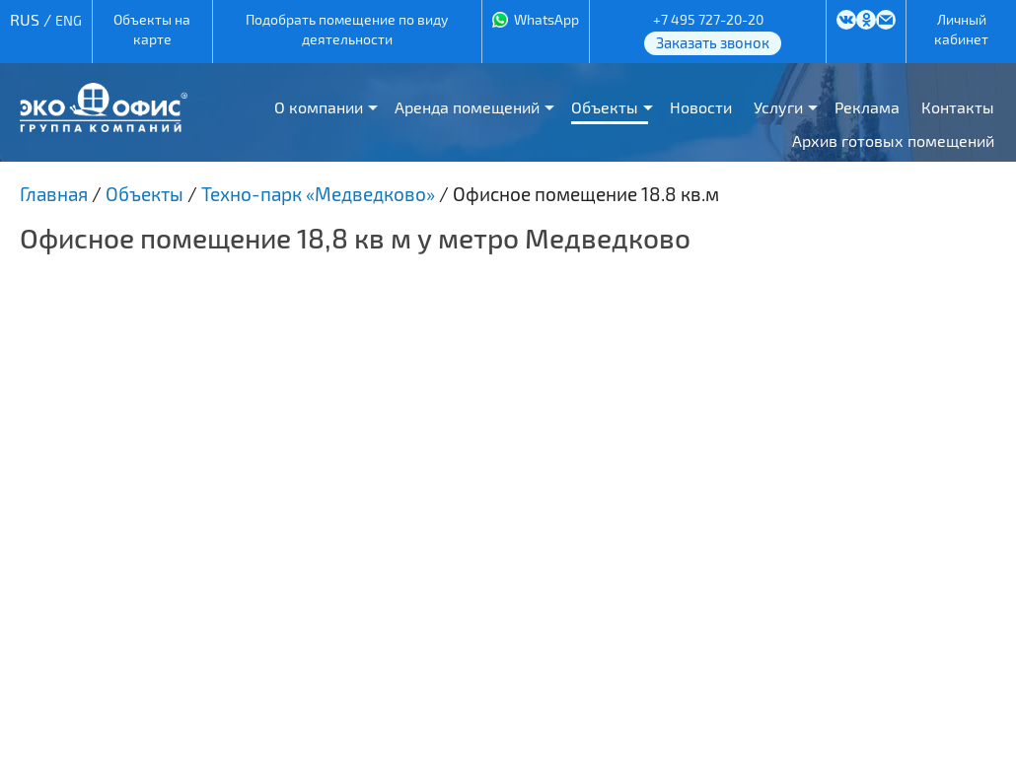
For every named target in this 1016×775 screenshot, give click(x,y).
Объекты (604, 107)
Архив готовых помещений (893, 140)
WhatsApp (546, 19)
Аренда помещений (467, 107)
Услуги (778, 107)
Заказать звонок (712, 42)
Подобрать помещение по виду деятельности (347, 29)
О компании (318, 107)
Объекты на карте (151, 29)
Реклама (867, 107)
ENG (68, 20)
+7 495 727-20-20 (708, 19)
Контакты (957, 107)
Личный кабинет (961, 29)
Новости (701, 107)
